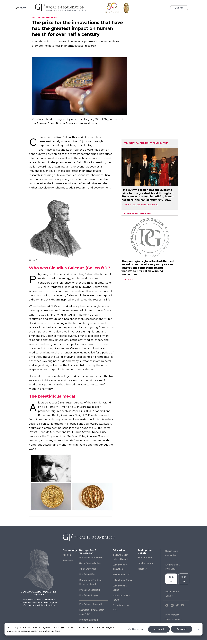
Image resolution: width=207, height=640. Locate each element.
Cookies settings (136, 629)
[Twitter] (177, 605)
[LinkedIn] (172, 605)
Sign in (183, 578)
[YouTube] (182, 605)
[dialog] (103, 629)
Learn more (129, 279)
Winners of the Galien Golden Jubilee (141, 204)
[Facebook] (167, 605)
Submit (179, 7)
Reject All (181, 629)
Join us (171, 578)
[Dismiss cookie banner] (199, 629)
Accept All (159, 629)
